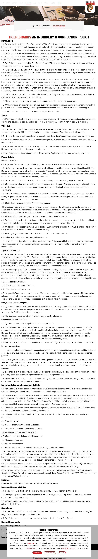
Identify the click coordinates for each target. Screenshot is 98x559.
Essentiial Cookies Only (50, 552)
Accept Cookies (37, 552)
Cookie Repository (68, 548)
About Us (8, 3)
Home (3, 3)
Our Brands (14, 3)
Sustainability (28, 3)
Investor (21, 3)
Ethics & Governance (59, 26)
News (35, 3)
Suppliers (46, 3)
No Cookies (61, 552)
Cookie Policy (31, 543)
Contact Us (53, 3)
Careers (40, 3)
